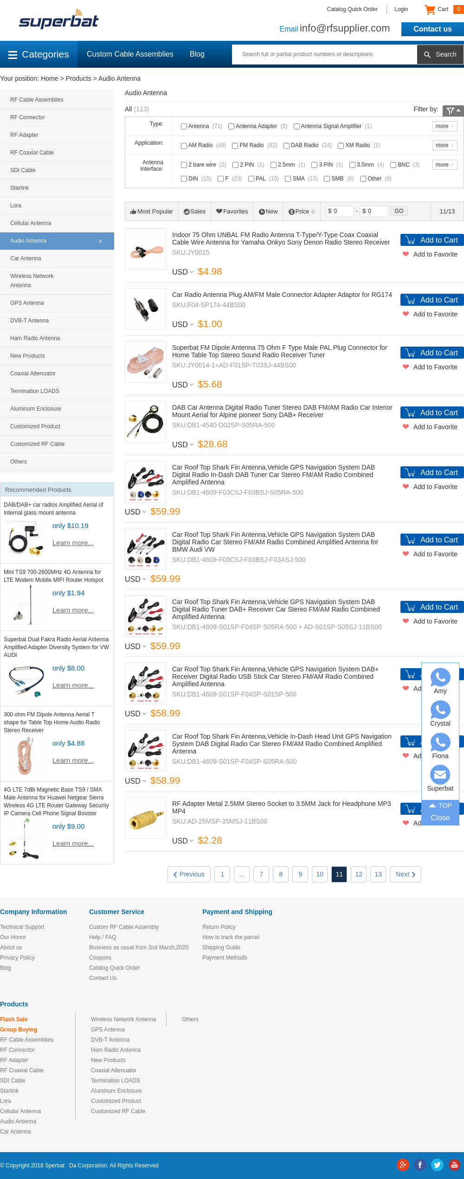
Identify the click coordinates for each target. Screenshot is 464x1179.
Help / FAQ (102, 937)
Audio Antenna (119, 78)
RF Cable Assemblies (37, 100)
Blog (197, 54)
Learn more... (73, 543)
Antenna (202, 126)
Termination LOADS (34, 391)
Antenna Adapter (258, 126)
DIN (197, 178)
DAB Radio (309, 145)
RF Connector (27, 117)
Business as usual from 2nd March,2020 (138, 947)
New (268, 211)
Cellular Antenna (30, 223)
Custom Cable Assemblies (130, 54)
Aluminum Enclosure (35, 409)
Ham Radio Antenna (35, 338)
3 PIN (328, 164)
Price (302, 211)
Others (18, 461)
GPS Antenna (27, 303)
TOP (440, 804)
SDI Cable (23, 170)
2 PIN (249, 164)
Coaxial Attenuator (33, 373)
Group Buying (18, 1029)
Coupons (100, 957)
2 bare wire (204, 164)
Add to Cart (439, 240)
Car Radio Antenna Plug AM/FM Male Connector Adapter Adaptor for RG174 (282, 294)
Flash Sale (13, 1019)
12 (359, 874)
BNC (406, 164)
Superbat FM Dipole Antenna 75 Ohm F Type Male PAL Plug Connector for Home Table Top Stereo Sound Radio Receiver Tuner (279, 351)
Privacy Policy (17, 957)
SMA (302, 178)
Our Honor (13, 937)
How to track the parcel (230, 937)
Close (440, 818)
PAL (264, 178)
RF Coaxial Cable (32, 152)
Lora (15, 205)
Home (49, 78)
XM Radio (360, 145)
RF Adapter (24, 135)
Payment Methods (224, 957)
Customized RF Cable (37, 444)
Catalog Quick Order (352, 9)
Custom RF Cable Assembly (124, 927)
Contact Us (102, 978)
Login (401, 9)
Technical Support (22, 927)
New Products (27, 356)
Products (78, 78)
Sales (195, 211)
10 (320, 874)
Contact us (432, 29)
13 (378, 874)
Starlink (19, 188)
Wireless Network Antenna (31, 281)
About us (11, 947)
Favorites (232, 211)
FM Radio (255, 145)
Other (376, 178)
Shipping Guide (221, 947)
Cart (444, 10)
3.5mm (367, 164)
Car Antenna (25, 258)
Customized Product (35, 426)
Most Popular (151, 211)
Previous (189, 874)
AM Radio (204, 145)
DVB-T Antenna (29, 320)
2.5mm (289, 164)
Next (405, 874)
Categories (38, 54)
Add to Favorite (435, 254)
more (442, 126)
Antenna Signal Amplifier (334, 126)
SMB (339, 178)
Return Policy (218, 927)
